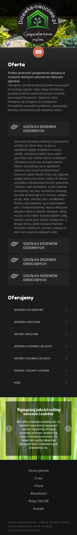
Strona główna (38, 471)
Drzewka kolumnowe (28, 309)
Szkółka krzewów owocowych (40, 278)
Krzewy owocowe (26, 334)
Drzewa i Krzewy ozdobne (31, 370)
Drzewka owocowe (27, 322)
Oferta (38, 486)
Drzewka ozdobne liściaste (33, 346)
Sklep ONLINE (38, 501)
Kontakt (38, 509)
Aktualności (38, 493)
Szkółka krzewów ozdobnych (40, 246)
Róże (17, 382)
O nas (38, 478)
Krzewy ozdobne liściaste (32, 358)
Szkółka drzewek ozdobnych (39, 129)
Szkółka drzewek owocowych (39, 262)
